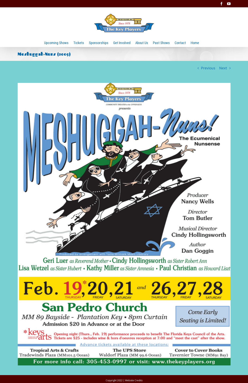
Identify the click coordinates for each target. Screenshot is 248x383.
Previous (208, 68)
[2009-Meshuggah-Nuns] (124, 224)
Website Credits (133, 380)
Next (223, 68)
